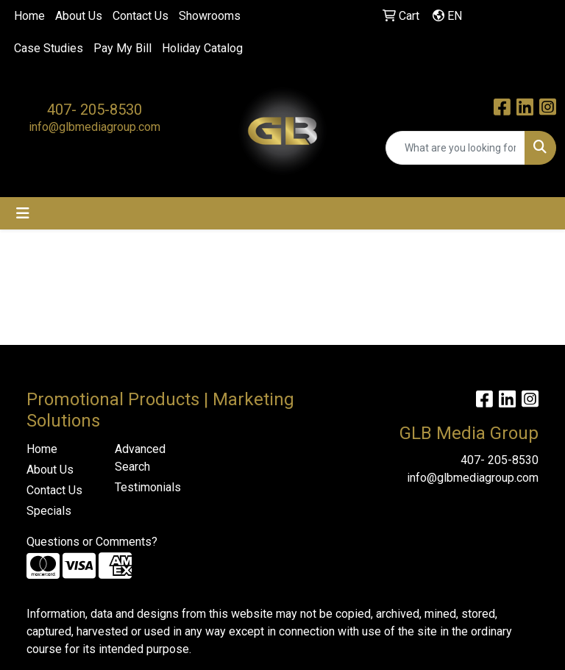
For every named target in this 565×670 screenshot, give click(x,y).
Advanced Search (140, 458)
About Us (78, 16)
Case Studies (48, 48)
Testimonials (148, 487)
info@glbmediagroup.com (94, 127)
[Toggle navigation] (22, 213)
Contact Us (140, 16)
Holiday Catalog (202, 48)
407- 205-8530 (94, 109)
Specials (48, 511)
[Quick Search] (455, 148)
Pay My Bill (122, 48)
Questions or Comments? (91, 542)
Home (29, 16)
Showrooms (210, 16)
